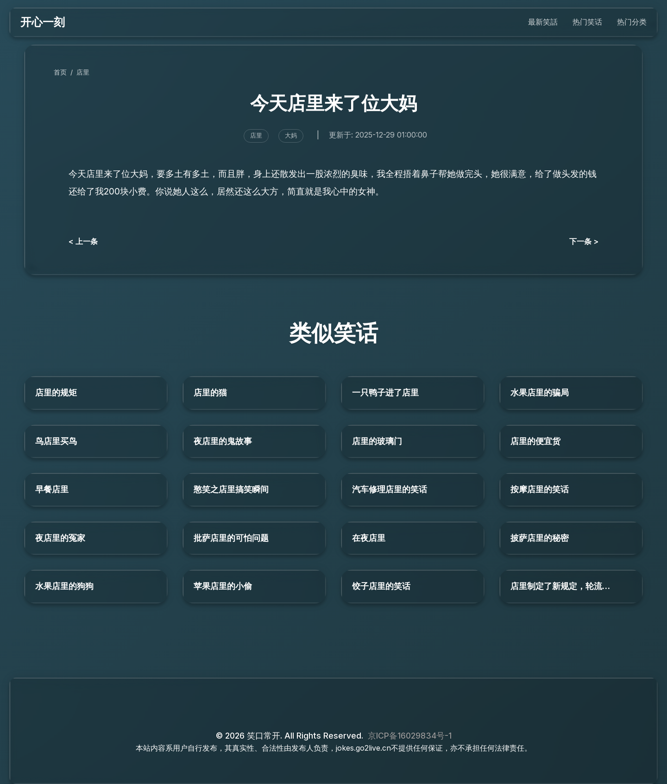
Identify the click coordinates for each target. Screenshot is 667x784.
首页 (60, 72)
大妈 (291, 135)
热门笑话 (587, 21)
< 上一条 (83, 241)
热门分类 (632, 21)
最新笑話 (543, 21)
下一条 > (583, 241)
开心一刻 (42, 22)
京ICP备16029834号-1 (410, 735)
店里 (82, 72)
